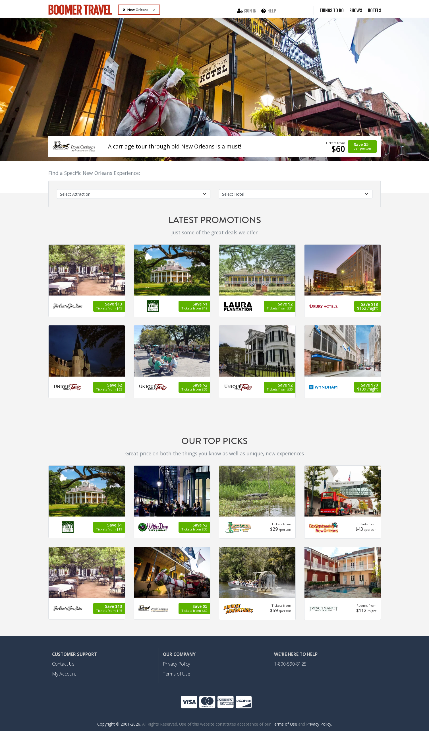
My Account (64, 674)
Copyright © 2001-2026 (118, 724)
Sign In (246, 10)
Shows (355, 10)
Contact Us (63, 664)
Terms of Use (176, 674)
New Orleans (136, 9)
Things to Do (332, 10)
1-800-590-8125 (290, 664)
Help (268, 10)
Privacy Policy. (319, 724)
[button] (10, 90)
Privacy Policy (176, 664)
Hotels (374, 10)
